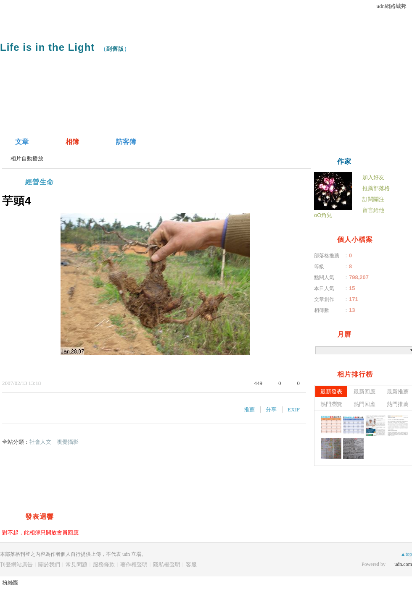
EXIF (294, 409)
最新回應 (364, 391)
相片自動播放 (27, 158)
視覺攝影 (68, 442)
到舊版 (115, 49)
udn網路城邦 (392, 6)
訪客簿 (126, 141)
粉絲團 (10, 582)
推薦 (249, 409)
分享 (271, 409)
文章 (22, 141)
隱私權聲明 (166, 564)
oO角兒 (323, 215)
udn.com (403, 564)
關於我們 (49, 564)
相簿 (72, 141)
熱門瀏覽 (331, 404)
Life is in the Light (47, 47)
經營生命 (39, 182)
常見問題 (76, 564)
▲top (406, 554)
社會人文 (40, 442)
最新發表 (331, 391)
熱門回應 (364, 404)
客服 (191, 564)
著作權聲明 (134, 564)
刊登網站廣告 (16, 564)
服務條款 (104, 564)
